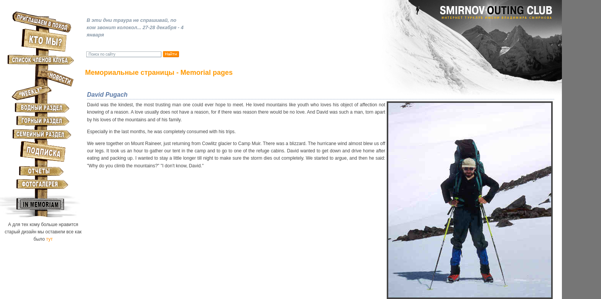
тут (49, 239)
